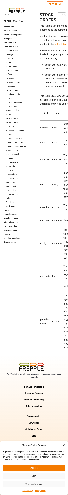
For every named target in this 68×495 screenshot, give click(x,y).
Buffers (9, 74)
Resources (10, 182)
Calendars (10, 78)
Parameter (10, 158)
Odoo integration (34, 406)
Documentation (34, 416)
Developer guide (10, 230)
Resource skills (12, 186)
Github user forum (33, 429)
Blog (34, 436)
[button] (63, 445)
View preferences (33, 484)
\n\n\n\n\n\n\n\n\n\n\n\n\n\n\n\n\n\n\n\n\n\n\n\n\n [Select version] (62, 14)
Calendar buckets (13, 82)
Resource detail (12, 154)
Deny (34, 476)
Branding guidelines (12, 238)
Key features (9, 26)
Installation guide (11, 218)
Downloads (34, 423)
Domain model (12, 50)
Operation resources (14, 142)
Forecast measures (14, 102)
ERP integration (10, 226)
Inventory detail (12, 150)
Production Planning (34, 400)
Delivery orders (12, 90)
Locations (10, 126)
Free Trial (55, 4)
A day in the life (10, 30)
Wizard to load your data (14, 34)
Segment (9, 170)
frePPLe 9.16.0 (13, 21)
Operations (10, 134)
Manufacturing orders (15, 130)
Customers (10, 86)
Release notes (10, 242)
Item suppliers (12, 122)
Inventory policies (13, 110)
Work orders (11, 206)
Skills (8, 198)
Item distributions (13, 118)
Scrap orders (11, 166)
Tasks (6, 210)
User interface (10, 42)
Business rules (12, 70)
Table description (11, 46)
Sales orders (11, 190)
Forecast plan (11, 106)
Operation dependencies (16, 146)
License (7, 234)
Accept (33, 467)
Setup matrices (12, 194)
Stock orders (11, 174)
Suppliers (10, 202)
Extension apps (10, 214)
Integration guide (11, 222)
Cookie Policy (27, 491)
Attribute (9, 58)
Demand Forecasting (34, 387)
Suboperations (12, 178)
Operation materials (14, 138)
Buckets (9, 62)
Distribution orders (13, 94)
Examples (8, 38)
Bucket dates (11, 66)
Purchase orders (12, 162)
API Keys (9, 54)
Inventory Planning (34, 393)
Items (8, 114)
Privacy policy (40, 491)
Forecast (9, 98)
